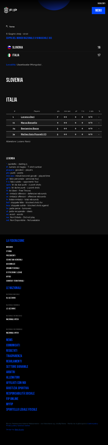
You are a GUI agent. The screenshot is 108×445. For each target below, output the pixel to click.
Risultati (11, 350)
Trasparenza (14, 356)
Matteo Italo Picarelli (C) (33, 134)
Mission (9, 247)
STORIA (9, 251)
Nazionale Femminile (13, 305)
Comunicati (13, 345)
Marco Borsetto (29, 123)
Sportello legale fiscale (21, 409)
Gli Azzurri (10, 298)
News (9, 340)
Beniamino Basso (30, 128)
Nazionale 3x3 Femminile (14, 329)
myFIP (9, 404)
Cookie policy (92, 424)
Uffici (8, 276)
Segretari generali (14, 259)
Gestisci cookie (24, 426)
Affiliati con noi (16, 383)
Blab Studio (19, 429)
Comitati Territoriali (15, 281)
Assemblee (10, 264)
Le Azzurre (11, 308)
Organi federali (12, 268)
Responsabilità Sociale (20, 393)
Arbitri (10, 372)
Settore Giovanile (17, 367)
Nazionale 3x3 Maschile (14, 316)
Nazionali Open (12, 319)
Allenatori (13, 377)
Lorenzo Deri (27, 117)
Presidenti (10, 255)
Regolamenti (14, 361)
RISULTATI (101, 3)
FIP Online (12, 399)
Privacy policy (11, 426)
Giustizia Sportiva (17, 388)
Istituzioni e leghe (14, 272)
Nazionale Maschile (13, 294)
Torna (10, 27)
